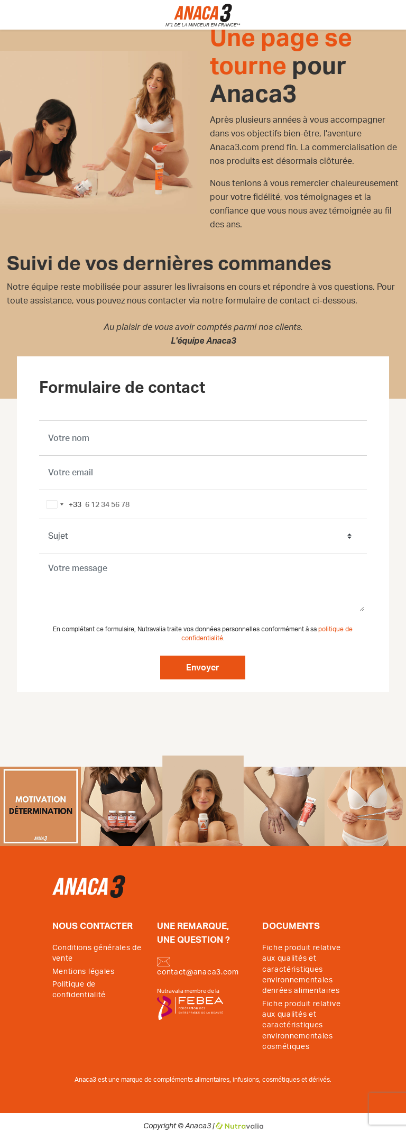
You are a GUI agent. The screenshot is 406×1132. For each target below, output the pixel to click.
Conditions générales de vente (97, 953)
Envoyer (202, 668)
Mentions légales (83, 971)
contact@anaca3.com (198, 966)
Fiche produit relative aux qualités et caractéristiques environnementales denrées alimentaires (301, 969)
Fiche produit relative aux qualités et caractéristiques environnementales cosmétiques (301, 1025)
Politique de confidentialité (79, 990)
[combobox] (61, 504)
